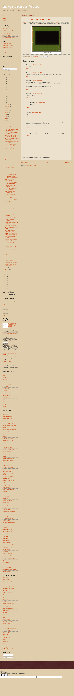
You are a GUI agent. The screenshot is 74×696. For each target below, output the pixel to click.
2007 (5, 284)
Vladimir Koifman (6, 22)
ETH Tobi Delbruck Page (8, 467)
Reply (27, 68)
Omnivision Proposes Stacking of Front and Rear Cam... (11, 240)
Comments (6, 657)
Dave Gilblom (5, 20)
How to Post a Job (6, 28)
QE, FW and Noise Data (7, 529)
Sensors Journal (6, 538)
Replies (29, 100)
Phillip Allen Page (6, 632)
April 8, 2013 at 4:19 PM (37, 112)
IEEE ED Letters (6, 610)
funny (4, 315)
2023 (5, 83)
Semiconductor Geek (7, 637)
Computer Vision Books (7, 442)
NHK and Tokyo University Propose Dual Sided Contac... (11, 177)
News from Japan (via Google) (9, 516)
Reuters (4, 399)
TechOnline (5, 645)
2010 (5, 278)
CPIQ (4, 445)
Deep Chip (5, 590)
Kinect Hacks (5, 498)
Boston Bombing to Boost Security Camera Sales (10, 154)
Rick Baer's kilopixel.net (7, 531)
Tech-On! (4, 643)
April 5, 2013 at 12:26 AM (37, 93)
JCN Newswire (6, 388)
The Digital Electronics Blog (8, 648)
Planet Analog (5, 634)
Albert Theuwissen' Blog (7, 418)
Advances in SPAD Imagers (10, 197)
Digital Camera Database (8, 452)
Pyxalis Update (8, 159)
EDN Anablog (5, 597)
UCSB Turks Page (6, 562)
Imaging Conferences (7, 43)
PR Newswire (5, 390)
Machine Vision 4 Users (7, 621)
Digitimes (4, 594)
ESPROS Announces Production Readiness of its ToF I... (11, 186)
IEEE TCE (5, 614)
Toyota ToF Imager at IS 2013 (11, 199)
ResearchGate (5, 397)
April (6, 120)
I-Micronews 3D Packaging (8, 476)
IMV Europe (5, 491)
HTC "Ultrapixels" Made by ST (36, 19)
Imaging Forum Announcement (11, 254)
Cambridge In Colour (7, 422)
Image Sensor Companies (8, 47)
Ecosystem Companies (7, 49)
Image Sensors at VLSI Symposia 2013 (9, 180)
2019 (5, 90)
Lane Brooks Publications (8, 500)
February (7, 269)
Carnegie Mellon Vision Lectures (9, 429)
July (6, 114)
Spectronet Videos (6, 542)
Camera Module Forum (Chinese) (9, 423)
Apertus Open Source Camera (9, 420)
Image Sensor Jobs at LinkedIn (9, 484)
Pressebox (5, 393)
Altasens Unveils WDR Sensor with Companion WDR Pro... (11, 234)
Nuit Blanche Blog (6, 520)
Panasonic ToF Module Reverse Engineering (13, 343)
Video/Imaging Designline (8, 565)
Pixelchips (5, 525)
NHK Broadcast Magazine (8, 518)
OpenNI (4, 524)
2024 (5, 81)
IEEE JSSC (5, 612)
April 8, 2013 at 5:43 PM (37, 120)
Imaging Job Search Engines (8, 30)
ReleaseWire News (6, 395)
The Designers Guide (7, 646)
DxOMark (4, 456)
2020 (5, 88)
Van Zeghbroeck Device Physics (9, 564)
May (6, 118)
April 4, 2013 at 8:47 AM (37, 80)
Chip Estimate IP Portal (7, 581)
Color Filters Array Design (8, 438)
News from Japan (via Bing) (8, 514)
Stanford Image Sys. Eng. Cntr (9, 545)
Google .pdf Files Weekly (8, 384)
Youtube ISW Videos (7, 571)
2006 (5, 286)
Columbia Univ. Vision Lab (8, 440)
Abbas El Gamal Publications (8, 412)
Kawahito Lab (5, 494)
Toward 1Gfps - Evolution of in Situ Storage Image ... (11, 205)
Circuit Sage (5, 585)
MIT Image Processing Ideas (11, 169)
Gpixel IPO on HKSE (7, 361)
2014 (5, 100)
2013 (5, 102)
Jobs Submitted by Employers (9, 37)
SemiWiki (4, 639)
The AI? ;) (5, 301)
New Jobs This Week (7, 31)
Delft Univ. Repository (7, 451)
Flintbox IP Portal (6, 606)
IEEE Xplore (5, 617)
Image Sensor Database (8, 482)
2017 (5, 94)
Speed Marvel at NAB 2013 (10, 242)
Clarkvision (5, 436)
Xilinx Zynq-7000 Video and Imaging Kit (10, 265)
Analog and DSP (6, 579)
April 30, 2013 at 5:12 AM (37, 131)
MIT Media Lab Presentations (9, 511)
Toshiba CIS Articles (7, 556)
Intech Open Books (6, 619)
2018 (5, 92)
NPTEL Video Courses (7, 626)
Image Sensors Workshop (8, 485)
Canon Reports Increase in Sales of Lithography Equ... (11, 145)
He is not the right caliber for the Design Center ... (9, 303)
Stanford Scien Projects (7, 547)
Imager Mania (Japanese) (8, 487)
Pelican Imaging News (9, 244)
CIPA (4, 434)
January (7, 271)
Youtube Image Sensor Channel (9, 569)
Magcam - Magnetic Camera (8, 505)
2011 (5, 276)
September (7, 110)
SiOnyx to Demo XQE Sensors (11, 164)
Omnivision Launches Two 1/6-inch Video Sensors (11, 122)
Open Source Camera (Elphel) (9, 522)
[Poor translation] (5, 675)
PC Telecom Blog (6, 630)
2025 (5, 79)
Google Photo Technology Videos (9, 473)
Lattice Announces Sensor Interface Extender (10, 211)
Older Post (68, 162)
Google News (5, 386)
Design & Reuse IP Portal (8, 592)
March (6, 267)
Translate (11, 70)
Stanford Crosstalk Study (8, 544)
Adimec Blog (5, 414)
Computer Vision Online (7, 443)
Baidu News (5, 375)
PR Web (4, 392)
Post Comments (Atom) (31, 165)
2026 (5, 77)
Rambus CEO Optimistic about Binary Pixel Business (11, 183)
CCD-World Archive (6, 432)
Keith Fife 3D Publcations (8, 496)
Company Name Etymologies (9, 586)
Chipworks (25, 22)
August (6, 112)
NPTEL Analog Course (7, 625)
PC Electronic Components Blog (9, 628)
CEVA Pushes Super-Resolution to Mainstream (11, 161)
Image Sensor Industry (7, 52)
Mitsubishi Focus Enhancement (9, 513)
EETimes (4, 601)
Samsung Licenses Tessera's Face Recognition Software (11, 174)
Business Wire (5, 381)
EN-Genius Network (7, 605)
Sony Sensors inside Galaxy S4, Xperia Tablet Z (11, 142)
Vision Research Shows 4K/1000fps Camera (10, 231)
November (7, 106)
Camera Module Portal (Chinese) (9, 425)
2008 (5, 282)
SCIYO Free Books (6, 636)
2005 (5, 288)
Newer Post (24, 162)
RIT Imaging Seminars (7, 533)
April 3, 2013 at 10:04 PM (37, 64)
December (7, 104)
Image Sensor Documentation (9, 45)
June (6, 116)
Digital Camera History (7, 454)
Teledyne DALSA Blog (7, 553)
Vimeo (4, 402)
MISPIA (4, 507)
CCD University (6, 431)
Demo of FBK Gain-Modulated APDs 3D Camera (11, 189)
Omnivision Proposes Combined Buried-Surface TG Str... (11, 151)
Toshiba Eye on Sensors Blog (9, 558)
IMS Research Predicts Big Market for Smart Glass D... (11, 148)
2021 (5, 86)
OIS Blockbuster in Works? (10, 217)
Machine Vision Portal (7, 504)
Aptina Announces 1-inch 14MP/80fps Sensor (10, 192)
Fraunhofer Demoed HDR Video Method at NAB (11, 139)
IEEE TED (5, 615)
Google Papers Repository (8, 608)
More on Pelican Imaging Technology (10, 208)
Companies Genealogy (7, 50)
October (7, 108)
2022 (5, 84)
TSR (3, 560)
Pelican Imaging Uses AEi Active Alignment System (11, 260)
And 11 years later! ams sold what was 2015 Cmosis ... (9, 307)
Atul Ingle (4, 18)
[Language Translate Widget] (10, 69)
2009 (5, 280)
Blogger (39, 665)
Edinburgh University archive (8, 458)
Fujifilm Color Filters (7, 471)
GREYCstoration (6, 474)
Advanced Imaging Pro (7, 416)
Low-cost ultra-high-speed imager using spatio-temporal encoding (12, 325)
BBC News (5, 377)
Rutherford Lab (6, 535)
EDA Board (5, 595)
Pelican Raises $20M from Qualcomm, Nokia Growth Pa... (10, 126)
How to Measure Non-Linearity (11, 157)
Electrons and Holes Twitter (8, 603)
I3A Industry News (6, 478)
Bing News (5, 379)
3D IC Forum (5, 577)
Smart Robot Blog (6, 540)
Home (46, 162)
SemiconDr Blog (6, 536)
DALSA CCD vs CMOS (7, 447)
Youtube (4, 406)
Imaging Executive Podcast (8, 489)
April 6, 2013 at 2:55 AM (40, 102)
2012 (5, 274)
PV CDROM (5, 527)
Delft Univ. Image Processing (8, 449)
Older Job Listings (6, 35)
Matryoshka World (6, 623)
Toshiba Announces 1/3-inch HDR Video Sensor (10, 166)
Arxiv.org (4, 373)
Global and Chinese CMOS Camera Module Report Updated (10, 251)
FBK (3, 469)
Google (4, 60)
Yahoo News (5, 404)
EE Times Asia (5, 599)
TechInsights (5, 551)
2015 (5, 98)
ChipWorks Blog (6, 583)
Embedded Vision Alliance (8, 460)
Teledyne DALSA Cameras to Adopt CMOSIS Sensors (11, 136)
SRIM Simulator (6, 641)
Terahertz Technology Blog (8, 555)
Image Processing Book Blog (8, 480)
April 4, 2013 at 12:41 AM (37, 72)
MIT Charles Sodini (6, 509)
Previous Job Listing (7, 33)
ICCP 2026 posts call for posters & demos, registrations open (10, 334)
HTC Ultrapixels (56, 22)
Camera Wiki (5, 427)
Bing (3, 59)
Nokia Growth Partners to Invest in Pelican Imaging (11, 130)
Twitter (4, 62)
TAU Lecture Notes (6, 549)
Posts (5, 655)
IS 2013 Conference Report (10, 225)
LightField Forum (6, 502)
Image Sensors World (21, 6)
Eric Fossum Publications (8, 465)
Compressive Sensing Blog (8, 588)
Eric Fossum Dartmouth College (9, 463)
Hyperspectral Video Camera (11, 171)
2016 (5, 96)
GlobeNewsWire (6, 382)
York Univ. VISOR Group (8, 567)
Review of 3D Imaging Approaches (9, 202)
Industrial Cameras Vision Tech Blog (10, 493)
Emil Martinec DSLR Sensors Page (10, 462)
